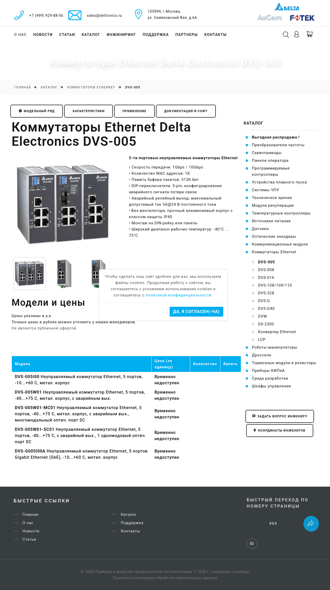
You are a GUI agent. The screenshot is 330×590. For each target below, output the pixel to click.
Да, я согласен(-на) (196, 311)
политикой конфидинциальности (178, 295)
